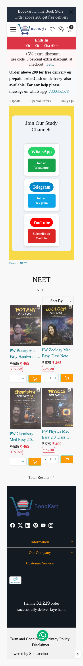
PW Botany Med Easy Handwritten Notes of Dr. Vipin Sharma (24, 354)
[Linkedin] (28, 526)
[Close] (71, 12)
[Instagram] (51, 526)
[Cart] (34, 379)
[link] (44, 29)
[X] (20, 526)
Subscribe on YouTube (41, 236)
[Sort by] (58, 301)
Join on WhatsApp (41, 165)
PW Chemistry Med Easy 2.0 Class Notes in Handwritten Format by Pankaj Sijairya (24, 437)
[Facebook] (12, 526)
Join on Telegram (41, 201)
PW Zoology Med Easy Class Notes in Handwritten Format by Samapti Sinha (57, 353)
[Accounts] (60, 29)
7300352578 (59, 91)
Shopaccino (38, 653)
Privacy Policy (58, 639)
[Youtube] (43, 526)
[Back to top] (78, 654)
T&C (50, 64)
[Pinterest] (35, 526)
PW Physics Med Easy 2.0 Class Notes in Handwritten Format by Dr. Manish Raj (55, 434)
